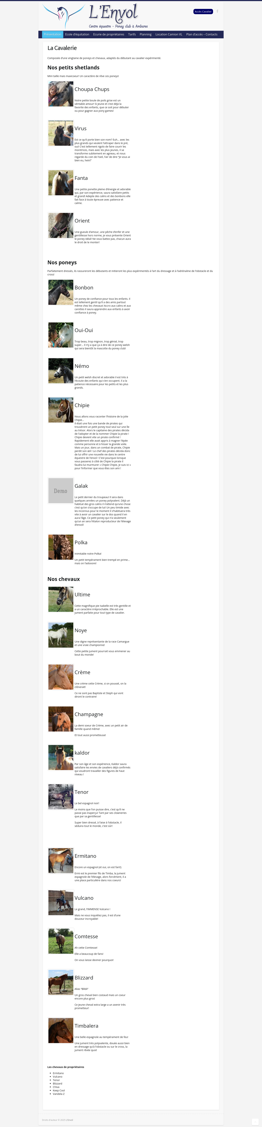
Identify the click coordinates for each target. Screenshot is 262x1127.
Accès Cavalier (203, 11)
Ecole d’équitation (77, 34)
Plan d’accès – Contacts (201, 34)
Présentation (52, 34)
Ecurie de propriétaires (108, 34)
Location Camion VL (169, 34)
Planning (146, 34)
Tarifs (132, 34)
